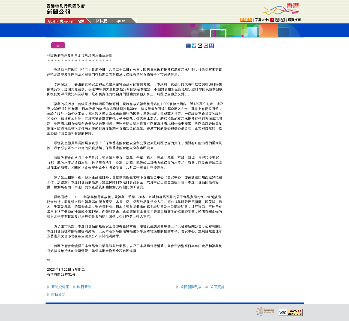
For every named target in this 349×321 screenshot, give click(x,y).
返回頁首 (217, 287)
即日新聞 (58, 294)
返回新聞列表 (191, 287)
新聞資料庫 (60, 287)
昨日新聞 (84, 287)
